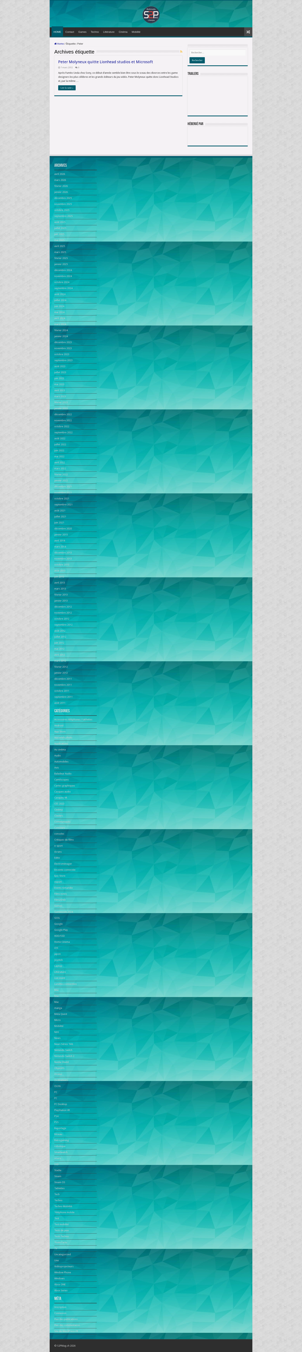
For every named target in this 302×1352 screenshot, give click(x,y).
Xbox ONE (60, 1284)
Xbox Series (60, 1290)
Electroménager (63, 863)
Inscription (60, 1307)
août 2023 (59, 366)
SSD (56, 1164)
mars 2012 (60, 660)
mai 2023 (59, 384)
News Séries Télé (63, 1044)
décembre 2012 (63, 606)
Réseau (58, 1134)
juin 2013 (59, 576)
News (57, 1038)
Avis (56, 767)
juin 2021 (59, 522)
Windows (59, 1278)
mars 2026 (60, 180)
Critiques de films (64, 839)
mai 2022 (59, 456)
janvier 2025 (61, 264)
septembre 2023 (63, 360)
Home (59, 43)
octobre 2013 (61, 564)
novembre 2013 (63, 558)
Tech (57, 1194)
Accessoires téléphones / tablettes (73, 719)
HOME (57, 31)
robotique (60, 1146)
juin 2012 (59, 642)
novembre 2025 (63, 204)
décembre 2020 (63, 528)
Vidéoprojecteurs (64, 1266)
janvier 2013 (61, 600)
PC (55, 1092)
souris (57, 1158)
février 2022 (61, 474)
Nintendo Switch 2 (64, 1056)
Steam (57, 1176)
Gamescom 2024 (63, 911)
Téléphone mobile (64, 1212)
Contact (69, 31)
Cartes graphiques (64, 785)
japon (57, 953)
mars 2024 (60, 324)
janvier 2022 (61, 480)
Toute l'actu (60, 1242)
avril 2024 (59, 318)
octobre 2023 (61, 354)
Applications (61, 743)
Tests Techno (61, 1236)
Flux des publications (66, 1319)
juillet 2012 (60, 636)
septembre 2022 (63, 432)
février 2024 (61, 330)
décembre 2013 (63, 552)
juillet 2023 (60, 372)
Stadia (57, 1170)
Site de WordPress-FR (66, 1331)
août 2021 (59, 510)
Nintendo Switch (63, 1050)
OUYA (57, 1086)
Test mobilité (61, 1224)
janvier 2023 (61, 408)
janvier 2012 (61, 672)
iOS (56, 947)
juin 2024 (59, 306)
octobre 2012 (61, 618)
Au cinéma (60, 749)
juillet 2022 (60, 444)
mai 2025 (59, 240)
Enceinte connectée (64, 869)
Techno (95, 31)
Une (56, 1260)
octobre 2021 (61, 498)
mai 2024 (59, 312)
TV (55, 1248)
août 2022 (59, 438)
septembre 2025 (63, 216)
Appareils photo (63, 737)
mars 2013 (60, 588)
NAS (56, 1032)
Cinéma (123, 31)
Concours (59, 827)
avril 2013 (59, 582)
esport (58, 881)
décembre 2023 (63, 342)
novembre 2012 (63, 612)
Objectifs (59, 1068)
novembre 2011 (63, 684)
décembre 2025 (63, 198)
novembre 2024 (63, 276)
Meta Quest (60, 1014)
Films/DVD (60, 899)
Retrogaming (61, 1140)
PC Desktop (60, 1104)
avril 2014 (59, 540)
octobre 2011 (61, 690)
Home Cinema (62, 941)
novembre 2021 (63, 492)
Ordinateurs (61, 1080)
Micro (57, 1020)
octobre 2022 (61, 426)
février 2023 (61, 402)
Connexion (60, 1313)
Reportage (60, 1128)
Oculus (58, 1074)
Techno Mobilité (63, 1206)
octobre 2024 (61, 282)
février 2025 (61, 258)
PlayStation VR (62, 1110)
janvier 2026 (61, 192)
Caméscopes (61, 779)
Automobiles (61, 761)
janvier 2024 (61, 336)
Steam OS (59, 1182)
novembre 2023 (63, 348)
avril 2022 (59, 462)
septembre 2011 (63, 696)
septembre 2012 (63, 624)
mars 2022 (60, 468)
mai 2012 (59, 648)
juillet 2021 (60, 516)
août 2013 (59, 570)
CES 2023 (59, 803)
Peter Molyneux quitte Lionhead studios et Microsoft (105, 62)
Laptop (58, 965)
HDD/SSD (59, 935)
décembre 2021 (63, 486)
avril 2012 (59, 654)
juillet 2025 (60, 228)
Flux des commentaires (67, 1325)
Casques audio (62, 791)
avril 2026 (59, 174)
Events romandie (63, 887)
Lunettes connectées (65, 983)
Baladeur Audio (63, 773)
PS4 (56, 1116)
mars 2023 (60, 396)
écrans (58, 851)
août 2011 (59, 702)
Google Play (61, 929)
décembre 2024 (63, 270)
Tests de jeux (61, 1230)
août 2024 (59, 294)
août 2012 (59, 630)
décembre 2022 (63, 414)
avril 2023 (59, 390)
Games (82, 31)
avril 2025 (59, 246)
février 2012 (61, 666)
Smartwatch (60, 1152)
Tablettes (59, 1188)
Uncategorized (62, 1254)
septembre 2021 (63, 504)
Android (58, 725)
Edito (57, 857)
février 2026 (61, 186)
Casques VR (60, 797)
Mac (56, 990)
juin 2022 (59, 450)
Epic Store (59, 875)
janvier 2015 (61, 534)
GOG (57, 917)
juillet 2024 (60, 300)
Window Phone (62, 1272)
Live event (59, 977)
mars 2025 (60, 252)
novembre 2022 (63, 420)
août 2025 (59, 222)
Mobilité (136, 31)
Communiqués (62, 821)
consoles (59, 833)
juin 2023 (59, 378)
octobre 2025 (61, 210)
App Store (60, 731)
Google (58, 923)
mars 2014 (60, 546)
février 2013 (61, 594)
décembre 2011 (63, 678)
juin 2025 (59, 234)
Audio (57, 755)
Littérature (109, 31)
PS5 (56, 1122)
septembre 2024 (63, 288)
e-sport (58, 845)
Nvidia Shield (61, 1062)
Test (56, 1218)
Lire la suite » (67, 87)
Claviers (58, 815)
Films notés (60, 893)
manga (58, 1008)
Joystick (58, 959)
